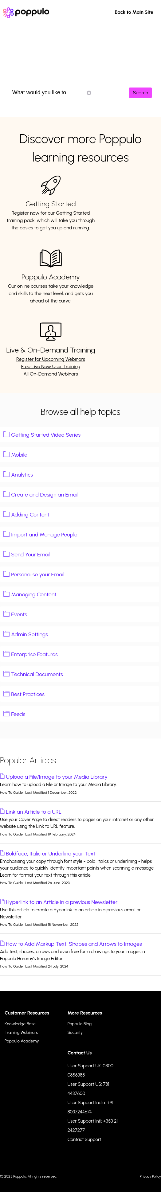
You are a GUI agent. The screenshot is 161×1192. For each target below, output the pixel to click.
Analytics (22, 474)
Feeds (18, 714)
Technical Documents (37, 674)
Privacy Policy (150, 1176)
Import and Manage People (44, 534)
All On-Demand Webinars (50, 374)
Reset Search (88, 92)
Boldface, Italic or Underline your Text (50, 853)
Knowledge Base (20, 1023)
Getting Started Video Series (45, 434)
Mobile (19, 454)
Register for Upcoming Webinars (50, 359)
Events (19, 614)
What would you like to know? (51, 93)
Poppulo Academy (51, 276)
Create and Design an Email (44, 494)
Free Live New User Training (50, 366)
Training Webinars (21, 1032)
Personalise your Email (37, 574)
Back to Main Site (134, 12)
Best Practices (28, 694)
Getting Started (51, 203)
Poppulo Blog (80, 1023)
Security (75, 1032)
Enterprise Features (34, 654)
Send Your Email (30, 554)
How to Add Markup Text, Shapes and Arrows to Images (74, 944)
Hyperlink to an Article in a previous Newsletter (61, 902)
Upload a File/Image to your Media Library (57, 776)
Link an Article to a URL (33, 811)
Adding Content (30, 514)
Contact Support (84, 1139)
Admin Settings (29, 634)
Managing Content (33, 594)
